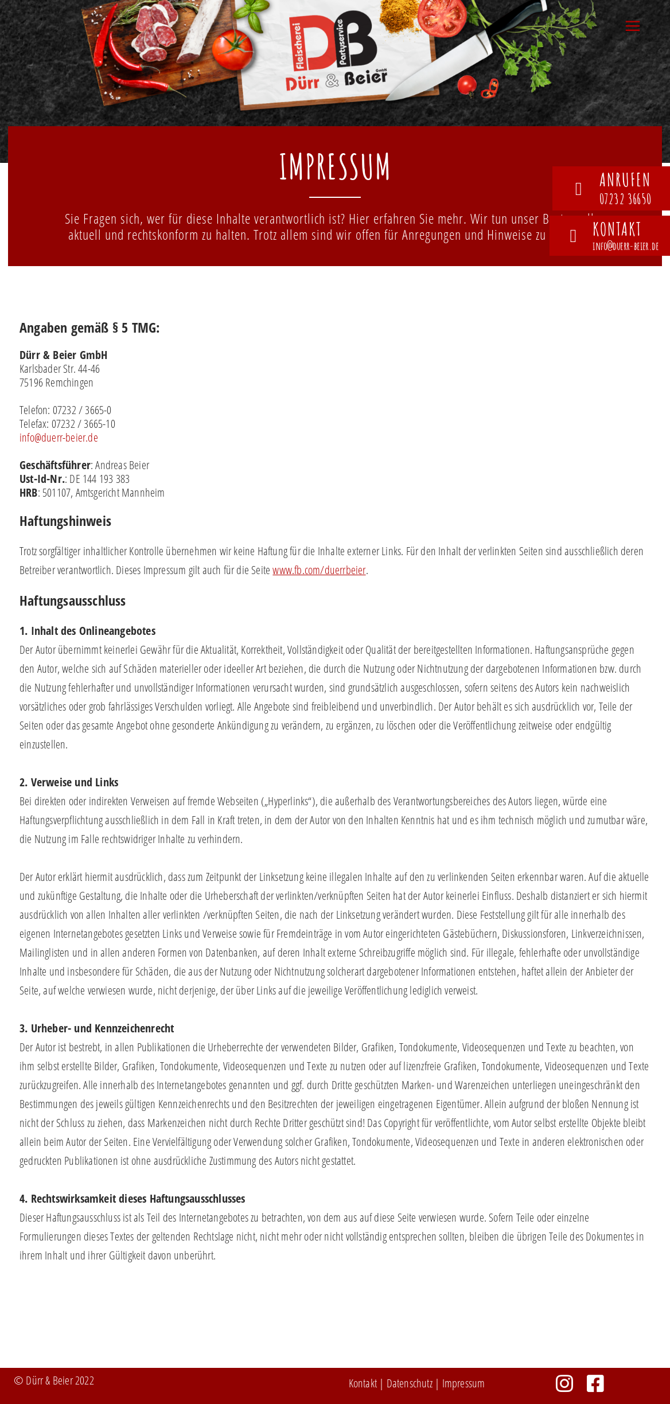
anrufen (625, 179)
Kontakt (363, 1383)
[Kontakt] (573, 236)
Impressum (463, 1383)
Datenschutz (410, 1383)
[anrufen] (579, 189)
